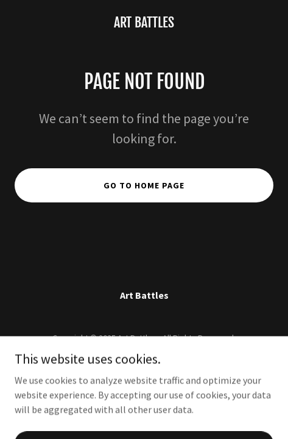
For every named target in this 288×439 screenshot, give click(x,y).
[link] (144, 24)
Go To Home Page (144, 185)
